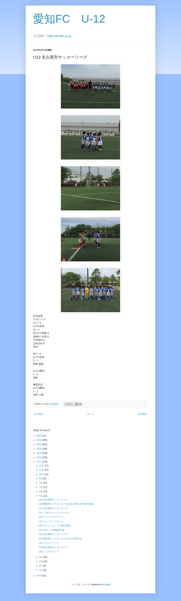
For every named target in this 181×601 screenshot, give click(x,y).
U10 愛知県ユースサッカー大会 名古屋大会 (60, 538)
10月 (42, 474)
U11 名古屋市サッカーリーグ (53, 508)
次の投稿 (38, 414)
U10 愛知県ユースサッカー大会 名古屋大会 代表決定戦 (66, 504)
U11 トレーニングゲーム (51, 521)
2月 (41, 566)
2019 (39, 453)
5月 (41, 496)
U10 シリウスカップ (49, 551)
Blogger (107, 584)
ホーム (90, 414)
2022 (39, 440)
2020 (39, 448)
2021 (39, 444)
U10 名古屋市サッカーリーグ (53, 499)
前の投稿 (142, 414)
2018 (39, 457)
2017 (39, 461)
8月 (41, 483)
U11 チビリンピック (49, 543)
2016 (39, 575)
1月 (41, 570)
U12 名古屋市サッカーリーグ (53, 534)
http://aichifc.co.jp (59, 36)
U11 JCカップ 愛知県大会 (51, 530)
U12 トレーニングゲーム (51, 517)
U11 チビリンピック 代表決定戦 (55, 525)
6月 (41, 491)
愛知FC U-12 (69, 19)
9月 (41, 478)
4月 (41, 557)
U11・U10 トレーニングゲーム (54, 512)
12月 (42, 465)
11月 (42, 470)
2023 (39, 435)
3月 (41, 561)
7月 (41, 487)
